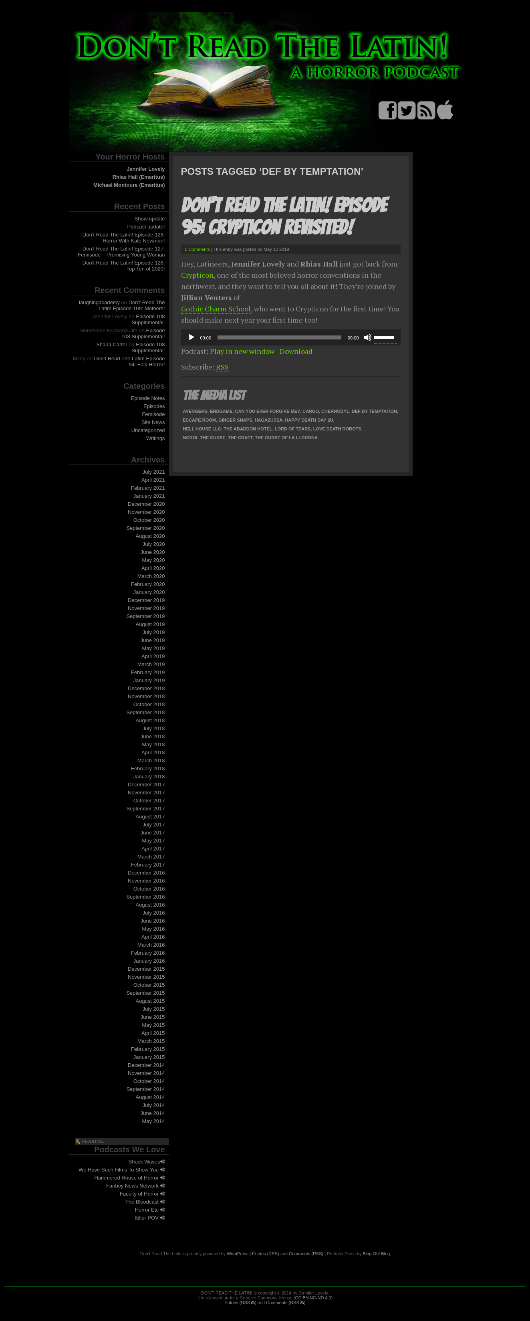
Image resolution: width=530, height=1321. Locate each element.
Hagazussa (269, 420)
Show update (150, 219)
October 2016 (149, 889)
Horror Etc (150, 1210)
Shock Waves (147, 1162)
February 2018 (148, 769)
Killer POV (150, 1218)
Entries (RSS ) (240, 1302)
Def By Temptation (374, 411)
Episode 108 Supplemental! (148, 319)
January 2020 (149, 592)
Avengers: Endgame (208, 411)
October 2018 (149, 704)
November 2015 (146, 977)
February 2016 (148, 953)
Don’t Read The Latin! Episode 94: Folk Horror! (129, 361)
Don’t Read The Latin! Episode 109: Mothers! (132, 305)
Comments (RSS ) (285, 1302)
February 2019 (148, 672)
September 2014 (145, 1089)
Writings (155, 438)
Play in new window (242, 351)
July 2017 (154, 825)
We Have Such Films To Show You (122, 1170)
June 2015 (153, 1017)
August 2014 (150, 1097)
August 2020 (150, 536)
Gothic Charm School (216, 308)
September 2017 (145, 809)
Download (296, 351)
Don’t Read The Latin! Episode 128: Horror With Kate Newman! (124, 238)
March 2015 (151, 1041)
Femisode (153, 414)
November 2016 (146, 881)
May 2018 (153, 744)
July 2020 (154, 544)
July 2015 (154, 1009)
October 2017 (149, 801)
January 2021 (149, 496)
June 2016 (153, 921)
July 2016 (154, 913)
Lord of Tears (293, 428)
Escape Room (199, 420)
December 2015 (146, 969)
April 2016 (153, 937)
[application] (291, 337)
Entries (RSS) (265, 1253)
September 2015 (145, 993)
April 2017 (153, 849)
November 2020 (146, 512)
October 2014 (149, 1081)
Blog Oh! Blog (376, 1253)
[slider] (279, 337)
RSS (222, 367)
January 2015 (149, 1057)
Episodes (154, 406)
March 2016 (151, 945)
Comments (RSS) (306, 1253)
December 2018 (146, 688)
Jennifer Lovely (146, 169)
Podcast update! (146, 227)
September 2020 (145, 528)
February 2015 (148, 1049)
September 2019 (145, 616)
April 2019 (153, 656)
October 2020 (149, 520)
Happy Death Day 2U (309, 420)
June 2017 (153, 833)
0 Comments (197, 249)
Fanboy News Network (135, 1186)
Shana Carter (111, 344)
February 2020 (148, 584)
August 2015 (150, 1001)
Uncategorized (148, 430)
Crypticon (197, 275)
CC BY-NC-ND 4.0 (313, 1297)
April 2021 (153, 480)
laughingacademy (99, 302)
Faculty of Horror (142, 1194)
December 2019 (146, 600)
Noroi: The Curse (204, 437)
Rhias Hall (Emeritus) (139, 177)
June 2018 (153, 736)
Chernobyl (335, 411)
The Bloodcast (145, 1202)
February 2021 (148, 488)
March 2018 (151, 760)
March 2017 (151, 857)
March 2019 (151, 664)
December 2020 (146, 504)
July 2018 (154, 728)
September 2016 (145, 897)
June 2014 (153, 1113)
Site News (153, 422)
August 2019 (150, 624)
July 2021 (154, 472)
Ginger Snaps (235, 420)
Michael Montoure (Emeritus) (129, 185)
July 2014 (154, 1105)
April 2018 (153, 752)
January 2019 (149, 680)
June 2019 (153, 640)
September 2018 (145, 712)
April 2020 (153, 568)
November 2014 (146, 1073)
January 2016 (149, 961)
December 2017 (146, 785)
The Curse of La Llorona (286, 437)
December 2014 (146, 1065)
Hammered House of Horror (130, 1178)
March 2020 (151, 576)
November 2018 (146, 696)
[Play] (191, 337)
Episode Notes (148, 398)
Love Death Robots (337, 428)
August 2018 (150, 720)
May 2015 (153, 1025)
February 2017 (148, 865)
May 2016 (153, 929)
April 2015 (153, 1033)
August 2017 (150, 817)
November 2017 (146, 793)
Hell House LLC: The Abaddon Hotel (227, 428)
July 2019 (154, 632)
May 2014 (153, 1121)
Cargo (310, 411)
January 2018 (149, 777)
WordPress (237, 1253)
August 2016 (150, 905)
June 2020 (153, 552)
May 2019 (153, 648)
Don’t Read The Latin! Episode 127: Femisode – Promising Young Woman (121, 252)
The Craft (240, 437)
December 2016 (146, 873)
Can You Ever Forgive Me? (267, 411)
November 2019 (146, 608)
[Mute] (368, 337)
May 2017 (153, 841)
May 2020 (153, 560)
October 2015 (149, 985)
